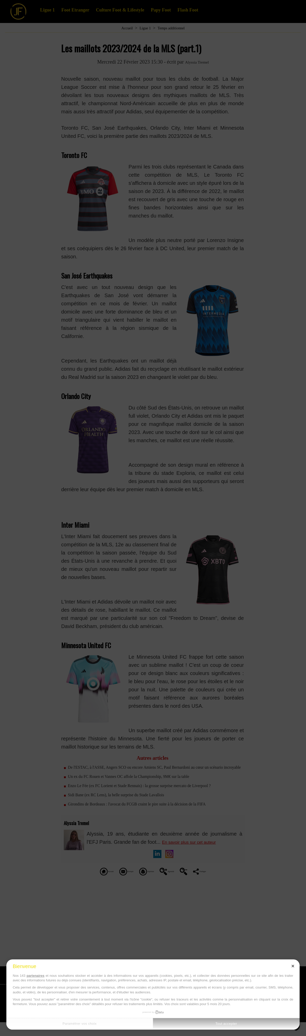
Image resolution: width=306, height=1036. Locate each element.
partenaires (35, 976)
